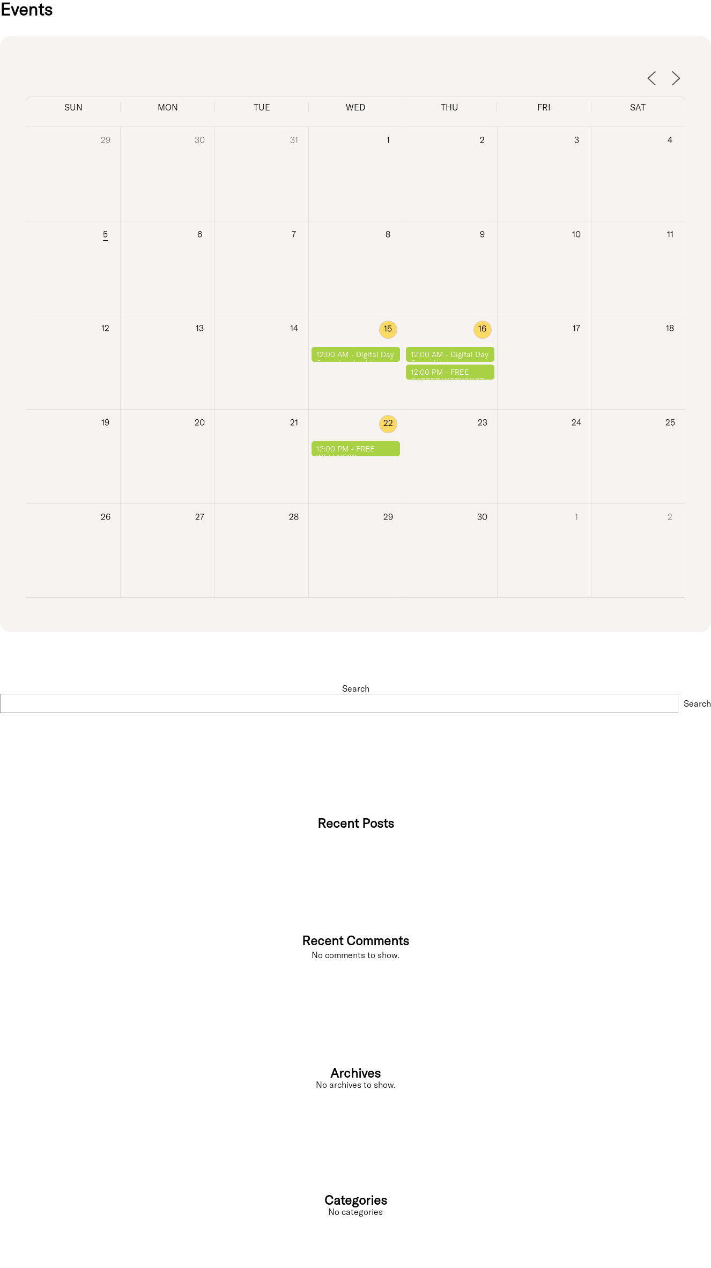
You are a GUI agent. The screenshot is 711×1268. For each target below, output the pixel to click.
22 (388, 423)
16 (482, 328)
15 (388, 328)
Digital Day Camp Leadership (355, 359)
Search (355, 688)
